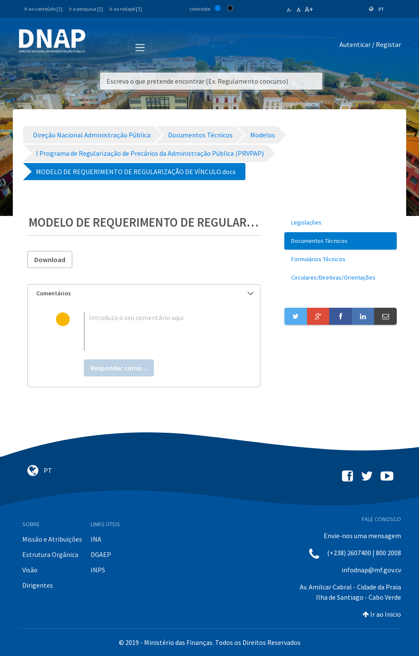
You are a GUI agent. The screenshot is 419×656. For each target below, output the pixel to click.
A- (289, 10)
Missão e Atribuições (52, 539)
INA (96, 539)
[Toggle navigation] (97, 46)
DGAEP (101, 554)
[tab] (144, 293)
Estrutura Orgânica (50, 554)
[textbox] (158, 331)
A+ (309, 9)
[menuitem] (340, 222)
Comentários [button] (145, 293)
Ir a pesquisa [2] (86, 9)
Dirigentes (37, 585)
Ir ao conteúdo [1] (43, 9)
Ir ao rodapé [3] (125, 9)
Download (49, 259)
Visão (30, 570)
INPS (98, 570)
